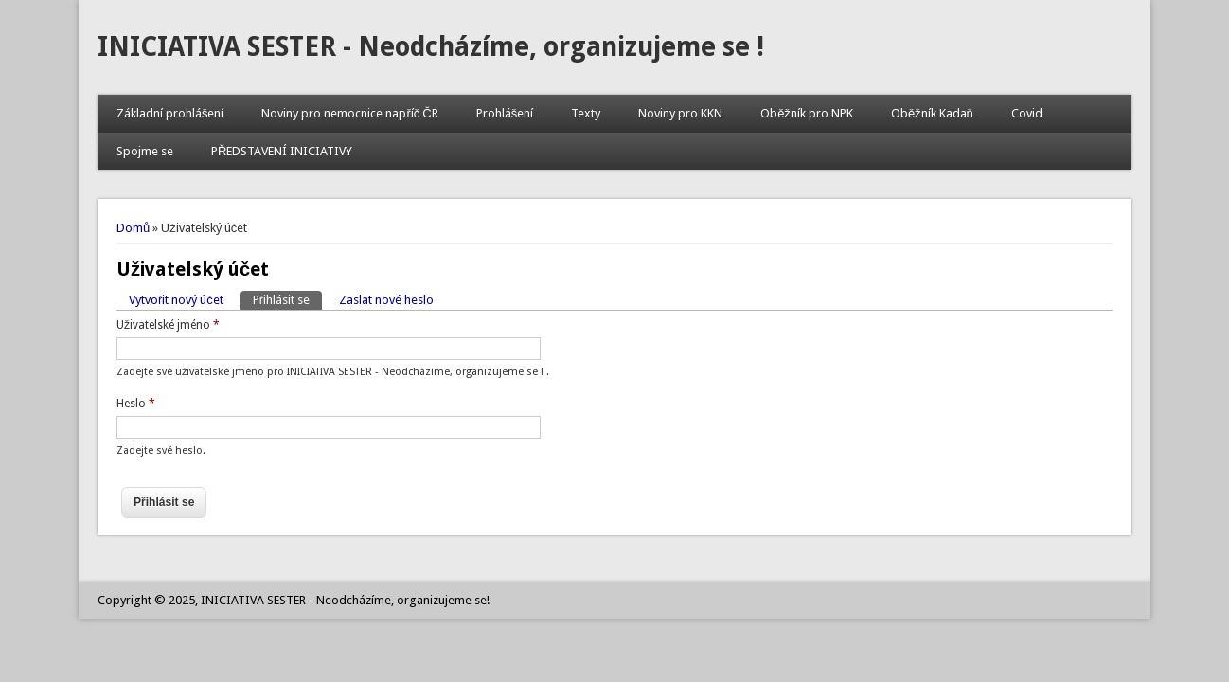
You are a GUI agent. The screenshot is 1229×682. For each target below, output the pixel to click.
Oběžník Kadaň (932, 113)
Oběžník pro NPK (806, 113)
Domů (133, 228)
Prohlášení (505, 113)
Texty (585, 113)
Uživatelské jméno (168, 325)
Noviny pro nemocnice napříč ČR (349, 113)
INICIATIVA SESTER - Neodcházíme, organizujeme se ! (431, 47)
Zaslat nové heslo (386, 300)
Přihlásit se (287, 299)
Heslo (135, 403)
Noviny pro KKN (680, 113)
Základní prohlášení (170, 113)
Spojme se (144, 151)
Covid (1026, 113)
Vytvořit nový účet (176, 300)
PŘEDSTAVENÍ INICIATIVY (281, 151)
